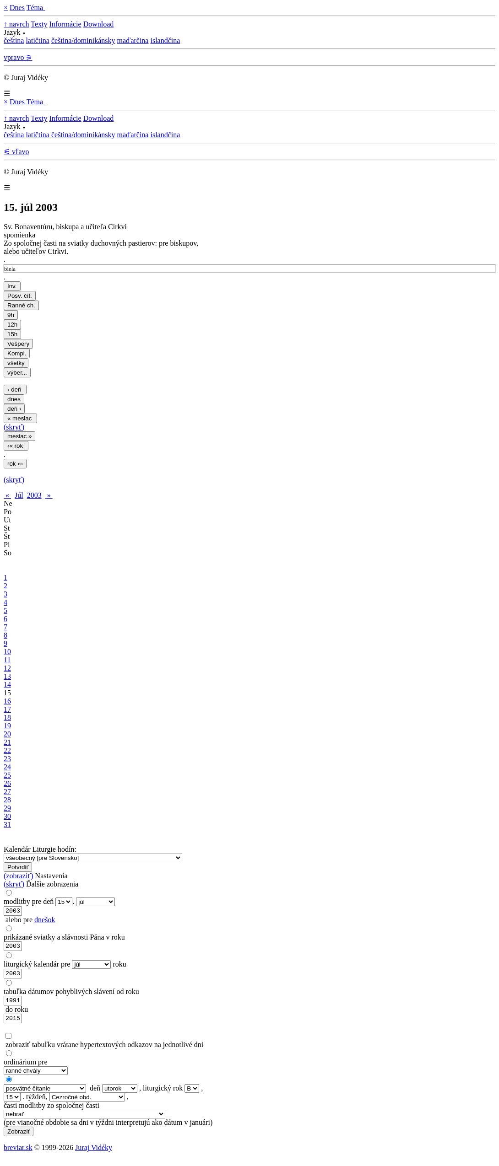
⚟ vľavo (16, 152)
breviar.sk (18, 1154)
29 (7, 808)
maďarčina (132, 40)
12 (7, 668)
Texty (39, 24)
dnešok (44, 921)
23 (7, 759)
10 (7, 652)
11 (7, 660)
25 (7, 775)
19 (7, 726)
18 (7, 717)
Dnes (17, 7)
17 (7, 709)
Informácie (65, 24)
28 (7, 800)
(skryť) (14, 427)
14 (7, 684)
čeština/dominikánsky (83, 40)
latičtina (37, 40)
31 (7, 824)
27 (7, 791)
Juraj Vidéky (93, 1154)
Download (98, 24)
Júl (19, 495)
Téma (36, 7)
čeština (14, 40)
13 (7, 676)
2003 (34, 495)
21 (7, 742)
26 (7, 783)
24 (7, 767)
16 (7, 701)
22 (7, 750)
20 (7, 734)
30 (7, 816)
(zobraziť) (18, 876)
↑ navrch (16, 24)
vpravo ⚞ (18, 57)
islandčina (165, 40)
